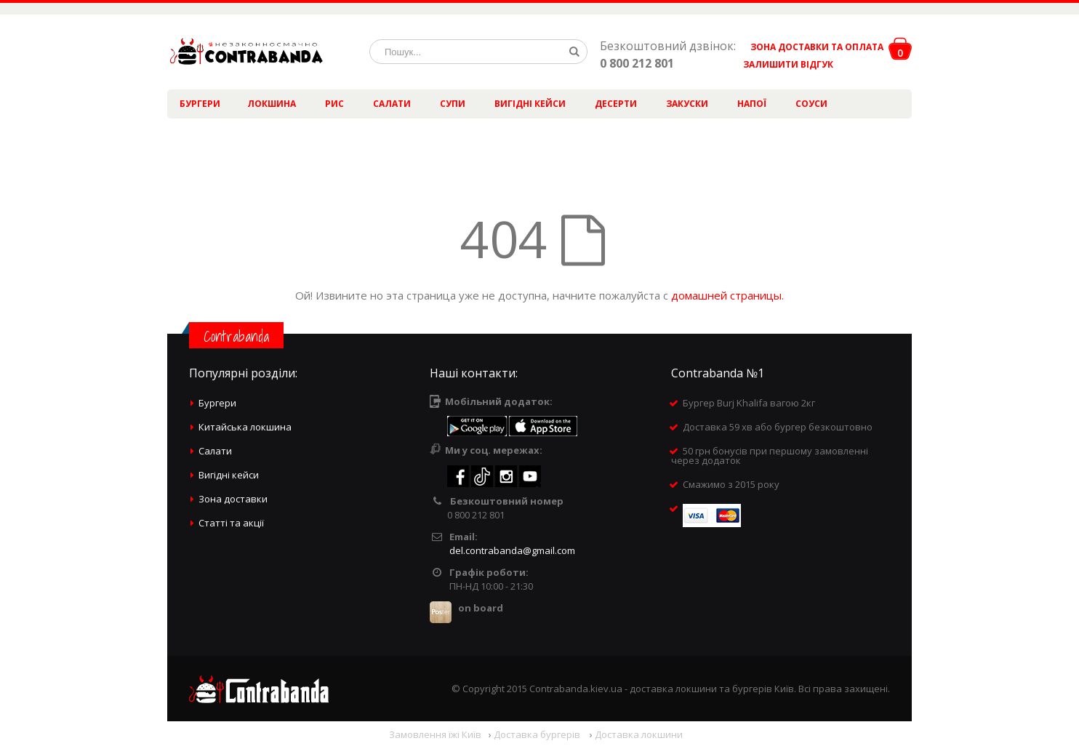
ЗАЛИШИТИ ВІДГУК (782, 64)
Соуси (811, 103)
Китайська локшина (245, 426)
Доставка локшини (639, 734)
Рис (334, 103)
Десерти (616, 103)
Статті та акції (231, 522)
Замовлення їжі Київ (435, 734)
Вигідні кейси (530, 103)
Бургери (200, 103)
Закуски (687, 103)
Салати (392, 103)
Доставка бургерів (538, 734)
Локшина (271, 103)
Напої (751, 103)
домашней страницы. (727, 295)
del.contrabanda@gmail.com (512, 550)
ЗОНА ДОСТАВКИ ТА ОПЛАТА (816, 47)
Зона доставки (233, 498)
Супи (452, 103)
